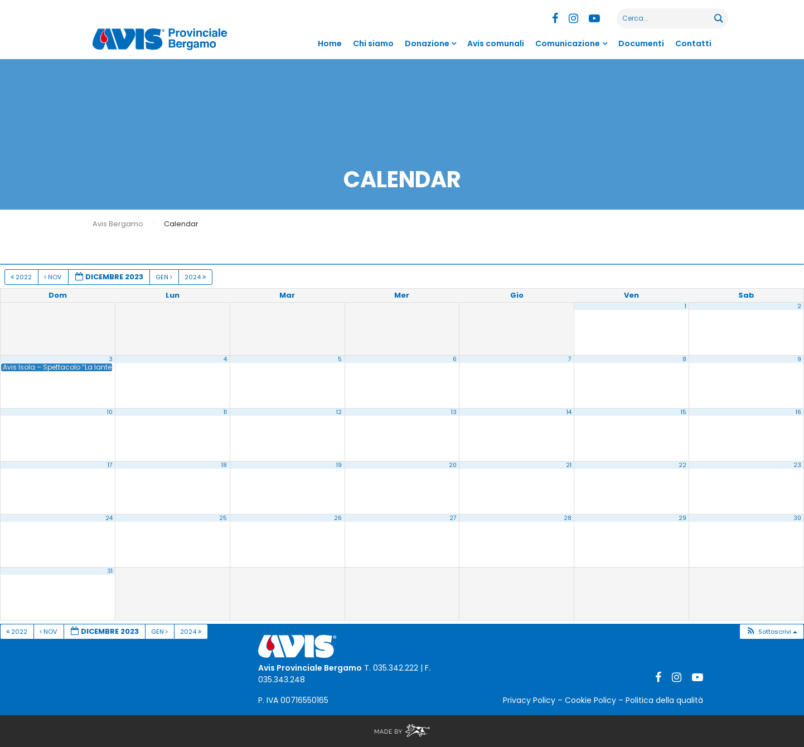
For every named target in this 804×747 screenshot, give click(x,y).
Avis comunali (495, 43)
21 (568, 465)
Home (330, 43)
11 (225, 412)
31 (110, 571)
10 (110, 412)
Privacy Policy (529, 700)
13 (454, 412)
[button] (771, 631)
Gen (165, 277)
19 (339, 465)
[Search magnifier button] (718, 18)
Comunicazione (567, 43)
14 (568, 412)
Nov (53, 277)
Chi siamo (373, 43)
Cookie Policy (590, 700)
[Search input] (666, 18)
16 (798, 412)
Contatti (693, 43)
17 (110, 465)
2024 (196, 277)
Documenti (641, 43)
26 (338, 518)
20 (453, 465)
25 (223, 518)
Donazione (427, 43)
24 (109, 518)
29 (682, 518)
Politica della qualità (664, 700)
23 (797, 465)
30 (797, 518)
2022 (22, 277)
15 (683, 412)
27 (453, 518)
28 (567, 518)
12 (339, 412)
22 (682, 465)
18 (224, 465)
